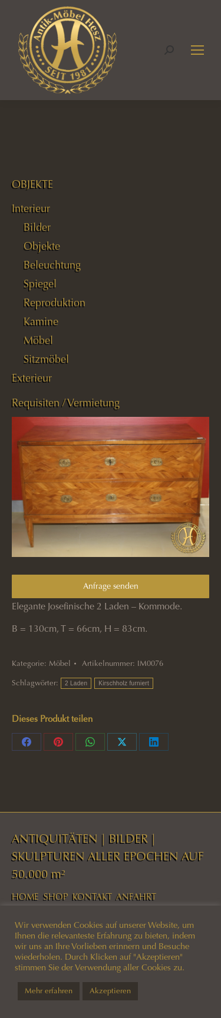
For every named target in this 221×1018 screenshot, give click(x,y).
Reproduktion (54, 302)
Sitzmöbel (46, 359)
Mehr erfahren (48, 991)
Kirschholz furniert (123, 683)
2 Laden (76, 683)
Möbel (60, 663)
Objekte (42, 246)
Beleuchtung (52, 264)
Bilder (37, 227)
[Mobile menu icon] (197, 50)
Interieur (31, 208)
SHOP (56, 896)
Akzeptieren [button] (110, 991)
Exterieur (32, 378)
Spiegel (40, 283)
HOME (25, 896)
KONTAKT (92, 896)
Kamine (41, 321)
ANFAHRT (136, 896)
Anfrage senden (110, 586)
